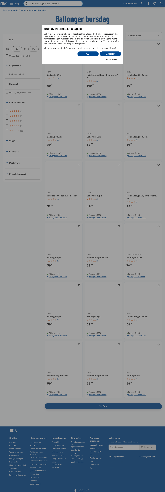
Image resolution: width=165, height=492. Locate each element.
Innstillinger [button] (111, 59)
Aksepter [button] (110, 54)
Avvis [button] (88, 54)
